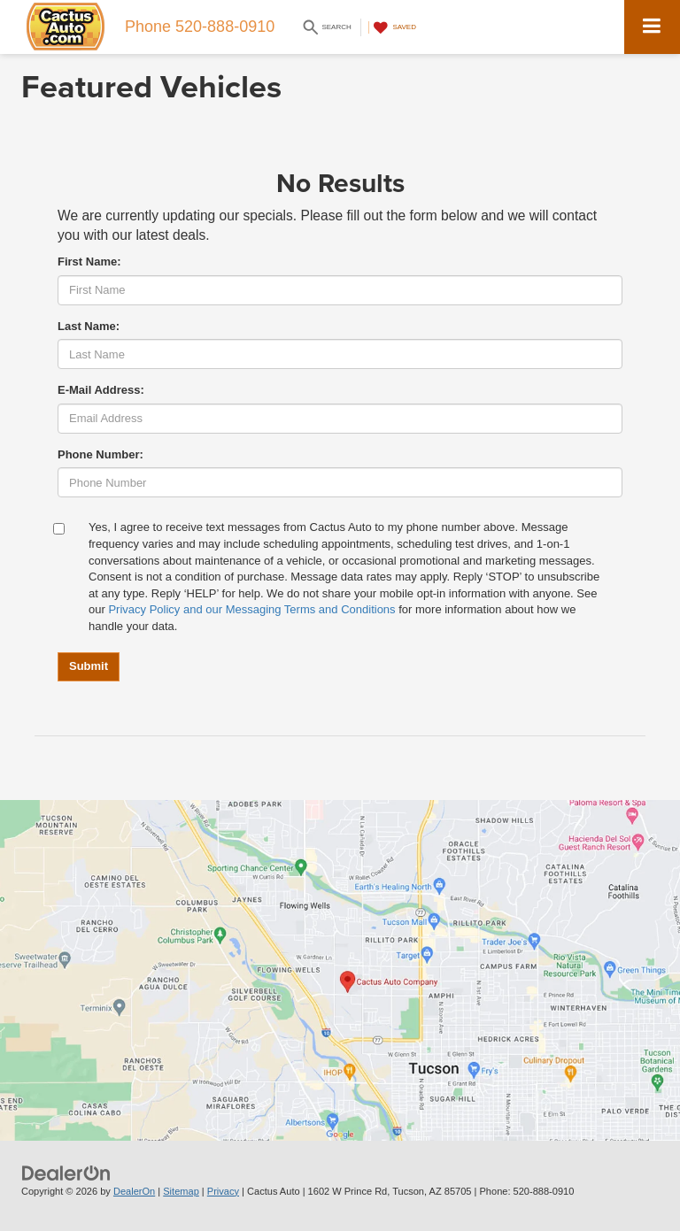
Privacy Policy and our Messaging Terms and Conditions (251, 609)
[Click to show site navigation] (652, 27)
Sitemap (181, 1191)
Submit (88, 666)
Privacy (223, 1191)
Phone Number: (100, 454)
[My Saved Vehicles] (392, 27)
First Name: (89, 261)
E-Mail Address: (101, 389)
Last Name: (89, 326)
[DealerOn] (66, 1172)
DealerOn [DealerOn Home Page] (134, 1191)
